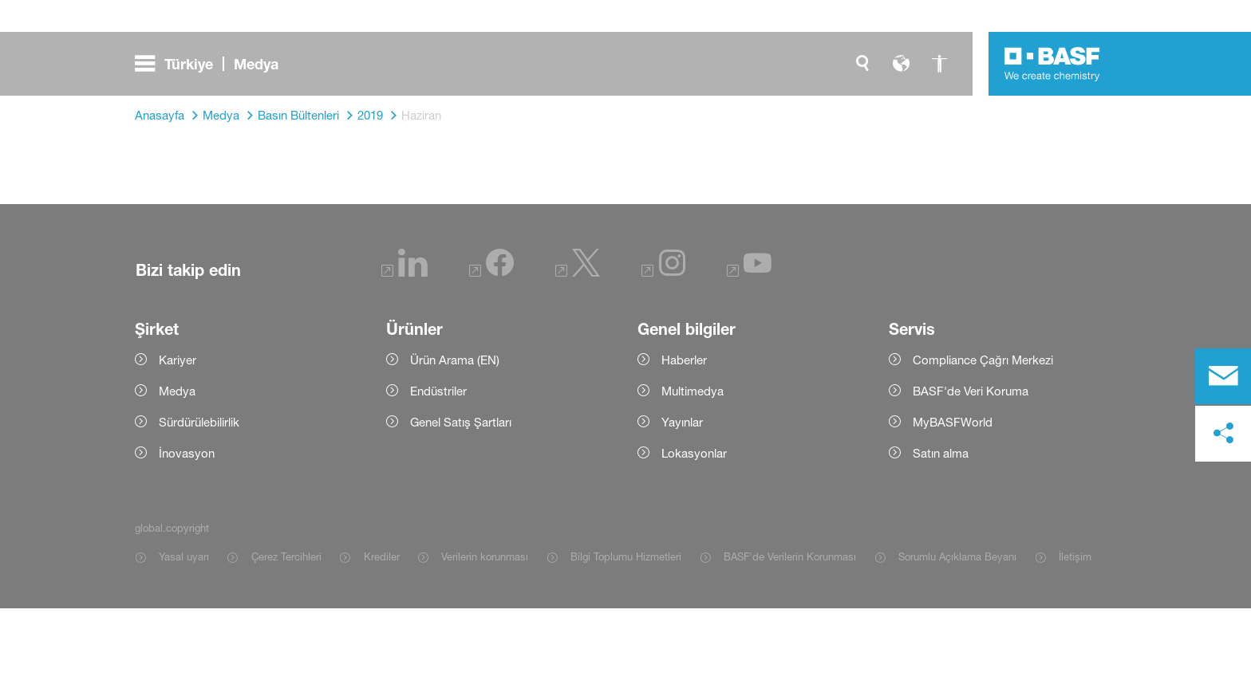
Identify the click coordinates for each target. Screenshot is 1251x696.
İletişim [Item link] (1075, 644)
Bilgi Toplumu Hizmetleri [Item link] (625, 644)
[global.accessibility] (939, 64)
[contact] (1223, 376)
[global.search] (862, 64)
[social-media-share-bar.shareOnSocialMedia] (1223, 434)
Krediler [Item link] (382, 644)
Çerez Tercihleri (286, 644)
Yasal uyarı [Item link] (184, 644)
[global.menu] (213, 63)
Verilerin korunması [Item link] (484, 644)
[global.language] (900, 64)
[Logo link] (1052, 63)
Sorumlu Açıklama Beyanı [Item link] (957, 644)
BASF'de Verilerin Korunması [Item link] (790, 644)
